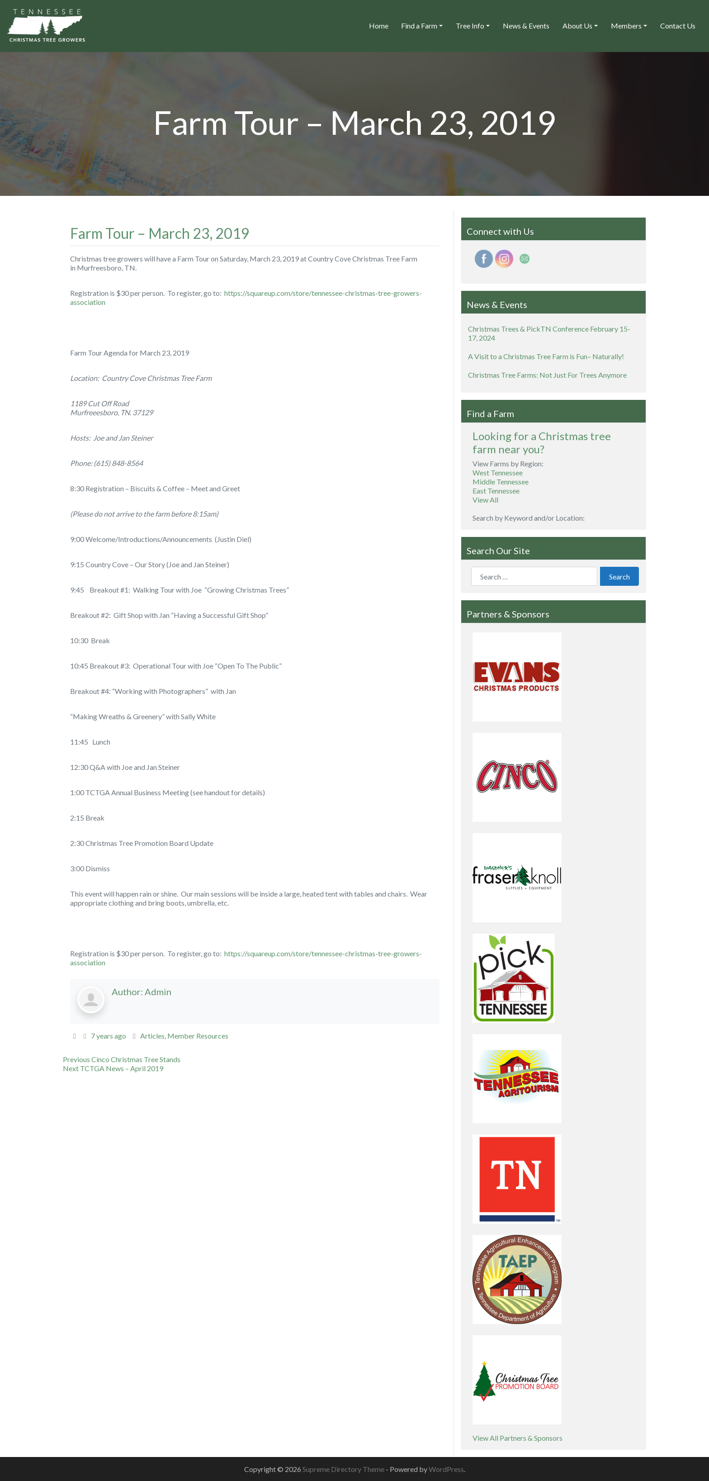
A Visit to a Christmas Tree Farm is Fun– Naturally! (546, 356)
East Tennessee (496, 490)
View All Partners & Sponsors (517, 1438)
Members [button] (626, 25)
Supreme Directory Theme (344, 1469)
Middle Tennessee (501, 481)
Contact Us (677, 25)
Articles (152, 1035)
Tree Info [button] (470, 25)
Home (378, 25)
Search (619, 576)
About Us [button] (577, 25)
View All (485, 499)
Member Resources (197, 1035)
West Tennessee (498, 472)
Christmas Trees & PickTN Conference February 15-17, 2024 (549, 333)
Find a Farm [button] (419, 25)
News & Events (526, 25)
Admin (158, 991)
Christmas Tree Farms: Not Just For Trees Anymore (547, 374)
